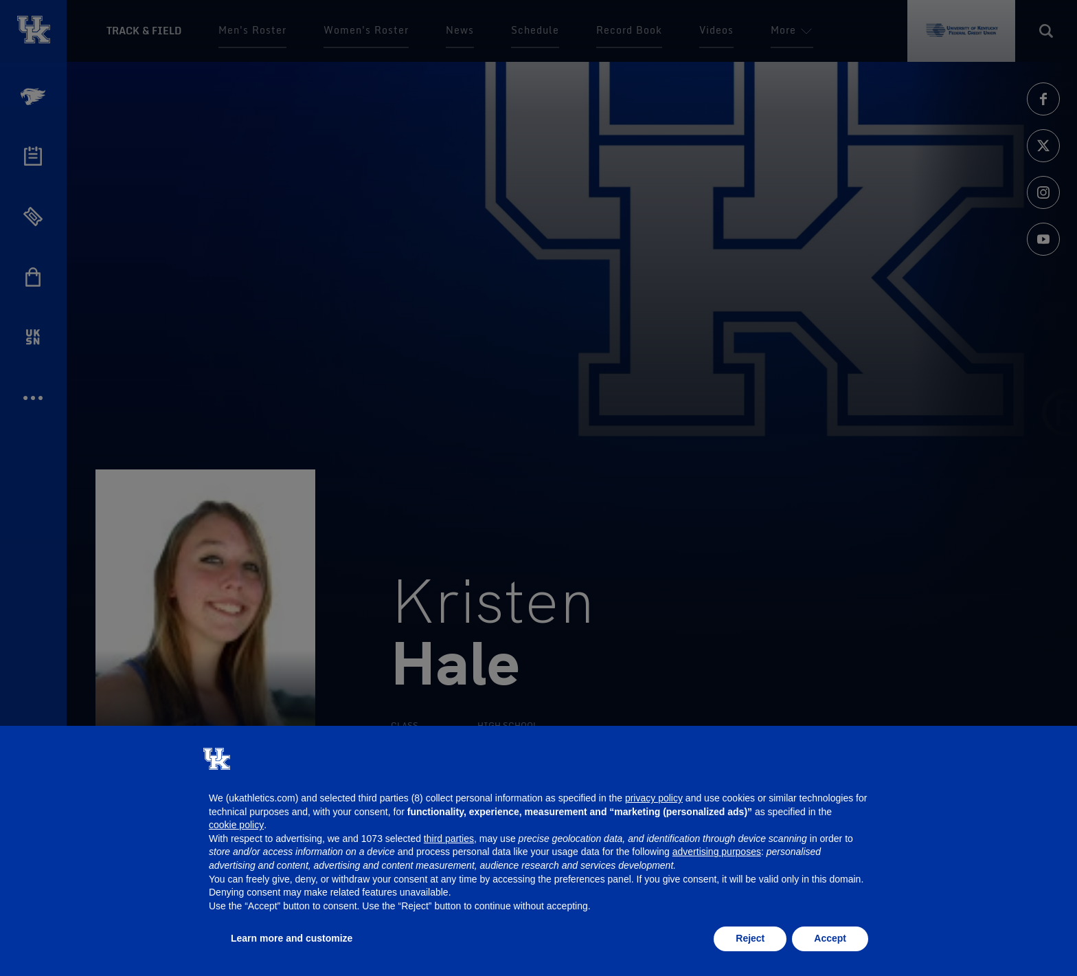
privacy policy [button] (654, 797)
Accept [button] (830, 938)
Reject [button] (750, 938)
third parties (449, 838)
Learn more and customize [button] (291, 938)
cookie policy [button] (236, 824)
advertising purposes (716, 851)
